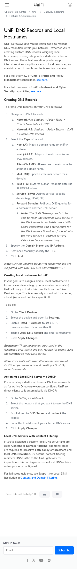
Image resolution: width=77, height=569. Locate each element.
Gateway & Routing (54, 11)
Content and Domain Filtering (39, 477)
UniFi (35, 11)
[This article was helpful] (44, 494)
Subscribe (64, 550)
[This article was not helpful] (57, 494)
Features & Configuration (22, 16)
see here (42, 79)
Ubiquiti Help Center (15, 11)
